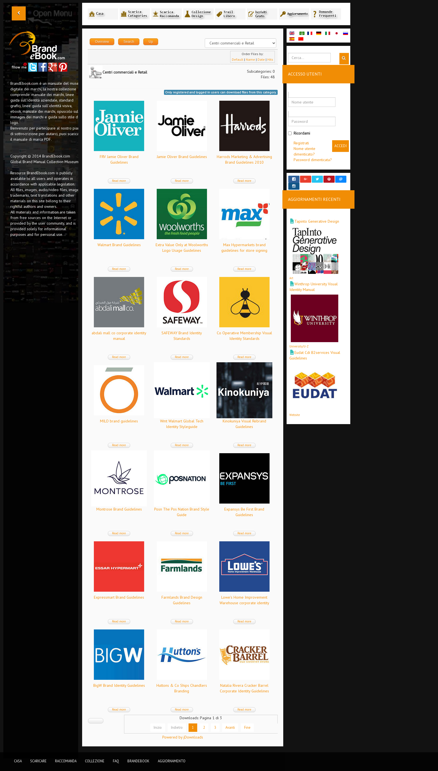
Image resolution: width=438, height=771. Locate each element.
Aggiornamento (171, 761)
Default (237, 59)
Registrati (301, 142)
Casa (18, 761)
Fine (247, 727)
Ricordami (299, 133)
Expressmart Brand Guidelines (119, 597)
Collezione (94, 761)
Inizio (158, 727)
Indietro (177, 727)
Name (250, 59)
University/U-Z (299, 341)
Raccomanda (66, 761)
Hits (270, 59)
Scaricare (38, 761)
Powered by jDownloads (182, 737)
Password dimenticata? (313, 159)
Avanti (230, 727)
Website (294, 410)
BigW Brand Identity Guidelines (119, 685)
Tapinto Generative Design (316, 216)
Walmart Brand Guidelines (119, 244)
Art (291, 273)
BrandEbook (138, 761)
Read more (119, 181)
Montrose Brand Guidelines (119, 509)
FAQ (116, 761)
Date (261, 59)
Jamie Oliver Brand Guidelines (182, 156)
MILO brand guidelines (119, 421)
